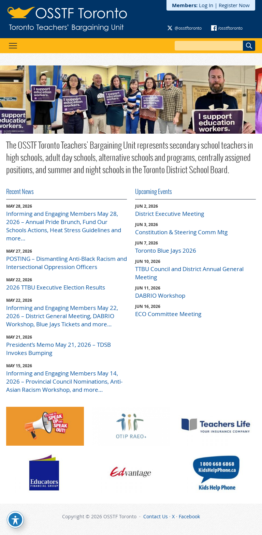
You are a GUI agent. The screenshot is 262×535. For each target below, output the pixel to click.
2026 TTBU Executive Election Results (55, 287)
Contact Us (155, 516)
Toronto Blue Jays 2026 (165, 250)
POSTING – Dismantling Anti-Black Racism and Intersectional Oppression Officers (66, 263)
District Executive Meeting (169, 214)
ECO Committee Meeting (168, 314)
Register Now (234, 5)
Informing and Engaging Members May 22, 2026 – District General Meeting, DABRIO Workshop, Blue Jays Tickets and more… (62, 316)
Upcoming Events (153, 191)
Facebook (189, 516)
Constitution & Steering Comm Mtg (181, 232)
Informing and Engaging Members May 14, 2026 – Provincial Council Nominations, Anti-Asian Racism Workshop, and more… (64, 381)
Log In (206, 5)
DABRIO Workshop (160, 295)
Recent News (20, 191)
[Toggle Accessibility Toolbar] (15, 519)
